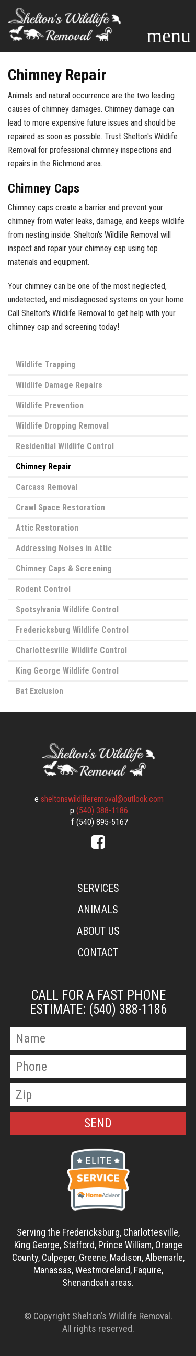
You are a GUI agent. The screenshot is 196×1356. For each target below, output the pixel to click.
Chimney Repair (43, 467)
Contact (98, 952)
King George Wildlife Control (67, 671)
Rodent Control (43, 589)
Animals (98, 909)
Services (98, 888)
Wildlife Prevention (50, 405)
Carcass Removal (46, 487)
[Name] (98, 1038)
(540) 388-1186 (102, 810)
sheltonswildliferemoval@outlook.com (102, 799)
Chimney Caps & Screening (64, 569)
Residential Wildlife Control (65, 446)
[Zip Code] (98, 1094)
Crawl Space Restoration (60, 507)
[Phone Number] (98, 1066)
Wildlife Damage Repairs (59, 385)
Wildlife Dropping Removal (62, 426)
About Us (98, 931)
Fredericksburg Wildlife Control (72, 630)
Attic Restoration (47, 528)
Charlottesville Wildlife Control (71, 650)
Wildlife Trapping (46, 364)
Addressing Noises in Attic (64, 548)
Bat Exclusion (39, 691)
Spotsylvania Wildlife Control (67, 609)
